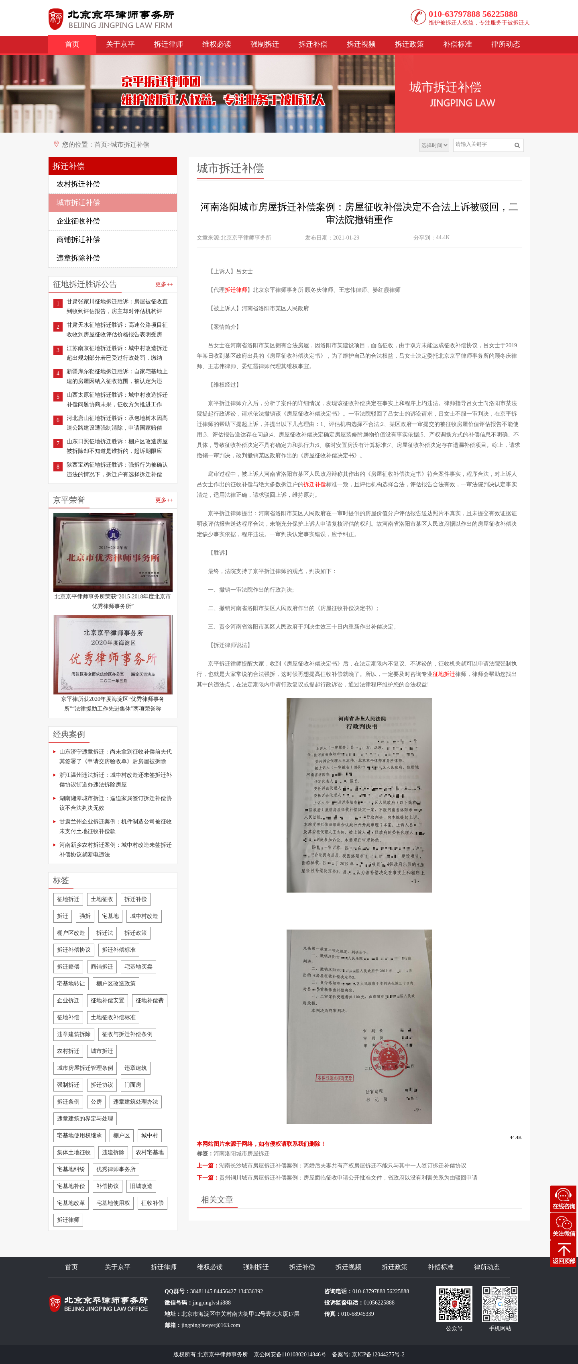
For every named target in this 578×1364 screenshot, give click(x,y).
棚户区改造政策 (116, 984)
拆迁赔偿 (68, 967)
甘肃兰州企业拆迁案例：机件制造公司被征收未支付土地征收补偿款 (115, 826)
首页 (72, 44)
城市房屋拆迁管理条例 (85, 1068)
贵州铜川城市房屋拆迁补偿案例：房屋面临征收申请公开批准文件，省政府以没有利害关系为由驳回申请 (348, 1178)
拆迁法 (104, 933)
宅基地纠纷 (71, 1169)
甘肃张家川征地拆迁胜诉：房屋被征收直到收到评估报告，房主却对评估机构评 (117, 306)
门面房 (132, 1085)
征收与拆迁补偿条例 (127, 1034)
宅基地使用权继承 (79, 1136)
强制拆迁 (264, 44)
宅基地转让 (71, 984)
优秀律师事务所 (116, 1169)
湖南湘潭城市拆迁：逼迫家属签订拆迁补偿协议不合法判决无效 (115, 803)
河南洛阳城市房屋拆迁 (242, 1154)
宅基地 (110, 916)
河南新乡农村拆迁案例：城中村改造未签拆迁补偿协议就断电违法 (115, 850)
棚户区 (121, 1136)
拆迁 (62, 916)
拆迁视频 (361, 44)
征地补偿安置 (107, 1000)
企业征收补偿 (78, 221)
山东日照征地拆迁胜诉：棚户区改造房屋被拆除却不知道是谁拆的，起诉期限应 (117, 446)
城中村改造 (144, 916)
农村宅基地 (150, 1152)
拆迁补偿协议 (74, 950)
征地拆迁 (68, 899)
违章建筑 (135, 1068)
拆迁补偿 (313, 44)
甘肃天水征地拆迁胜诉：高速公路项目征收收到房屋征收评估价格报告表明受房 (117, 330)
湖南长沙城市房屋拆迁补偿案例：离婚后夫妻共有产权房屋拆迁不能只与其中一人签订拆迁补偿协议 (342, 1166)
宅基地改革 (71, 1203)
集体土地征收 (74, 1152)
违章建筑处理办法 (135, 1102)
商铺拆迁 (102, 967)
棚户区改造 (71, 933)
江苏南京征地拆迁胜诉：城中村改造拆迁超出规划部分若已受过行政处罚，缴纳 (117, 353)
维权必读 (216, 44)
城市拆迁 (102, 1051)
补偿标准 (457, 44)
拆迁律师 (168, 44)
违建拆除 (113, 1152)
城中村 (149, 1136)
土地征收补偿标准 (113, 1017)
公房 (96, 1102)
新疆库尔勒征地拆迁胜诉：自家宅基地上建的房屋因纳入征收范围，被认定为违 (117, 376)
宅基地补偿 (71, 1186)
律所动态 (505, 44)
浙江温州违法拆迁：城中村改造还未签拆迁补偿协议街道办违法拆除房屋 (115, 780)
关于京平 (120, 44)
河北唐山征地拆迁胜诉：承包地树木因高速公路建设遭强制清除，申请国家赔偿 (117, 423)
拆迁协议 (102, 1085)
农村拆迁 (68, 1051)
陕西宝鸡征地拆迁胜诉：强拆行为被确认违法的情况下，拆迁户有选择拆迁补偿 (117, 469)
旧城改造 (141, 1186)
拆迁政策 (409, 44)
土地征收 (102, 899)
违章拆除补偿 (78, 258)
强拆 (85, 916)
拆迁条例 (68, 1102)
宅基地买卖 (138, 967)
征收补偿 (152, 1203)
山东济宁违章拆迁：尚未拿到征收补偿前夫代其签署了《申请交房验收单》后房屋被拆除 (115, 756)
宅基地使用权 (113, 1203)
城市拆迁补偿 (130, 144)
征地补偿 (68, 1017)
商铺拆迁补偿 (78, 240)
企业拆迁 (68, 1000)
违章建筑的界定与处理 (85, 1119)
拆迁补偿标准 (119, 950)
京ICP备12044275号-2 (378, 1355)
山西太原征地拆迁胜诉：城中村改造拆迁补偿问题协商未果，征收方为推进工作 (117, 400)
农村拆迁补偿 (78, 184)
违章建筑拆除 (74, 1034)
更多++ (164, 284)
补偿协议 (107, 1186)
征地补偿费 (150, 1000)
